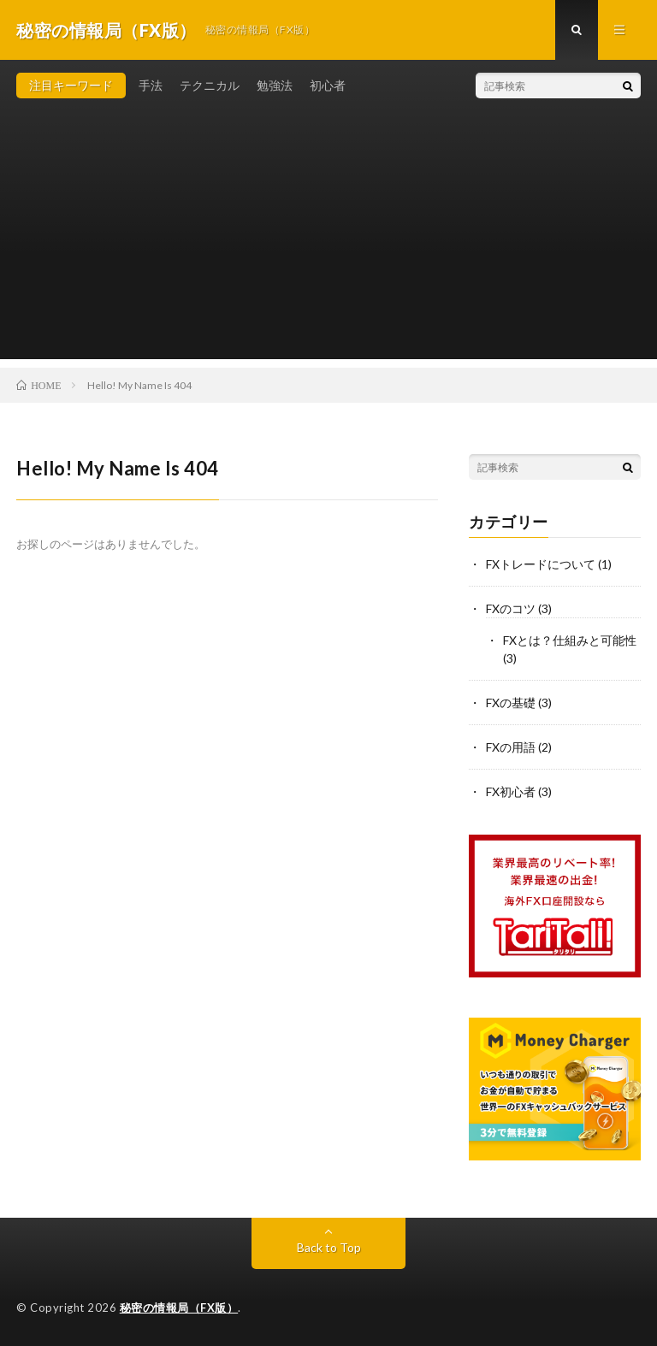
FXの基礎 (511, 702)
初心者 (328, 85)
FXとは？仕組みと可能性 (569, 640)
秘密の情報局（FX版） (179, 1307)
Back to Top (329, 1247)
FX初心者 (511, 791)
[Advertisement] (328, 239)
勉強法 (275, 85)
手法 (151, 85)
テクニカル (210, 85)
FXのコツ (511, 608)
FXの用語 (511, 747)
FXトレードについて (540, 564)
